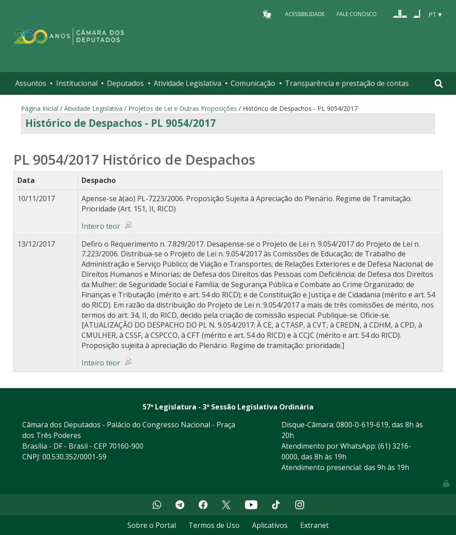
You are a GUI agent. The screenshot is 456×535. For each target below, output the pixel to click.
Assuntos (30, 83)
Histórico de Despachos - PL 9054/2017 (120, 123)
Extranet (314, 525)
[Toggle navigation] (439, 83)
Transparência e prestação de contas (347, 83)
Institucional (77, 83)
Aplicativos (270, 525)
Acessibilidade (305, 14)
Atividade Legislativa (187, 83)
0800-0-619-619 (362, 425)
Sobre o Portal (151, 525)
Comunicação (253, 83)
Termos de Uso (214, 525)
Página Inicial (39, 108)
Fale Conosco (357, 14)
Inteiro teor (100, 226)
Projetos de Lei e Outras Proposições (182, 108)
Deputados (125, 83)
